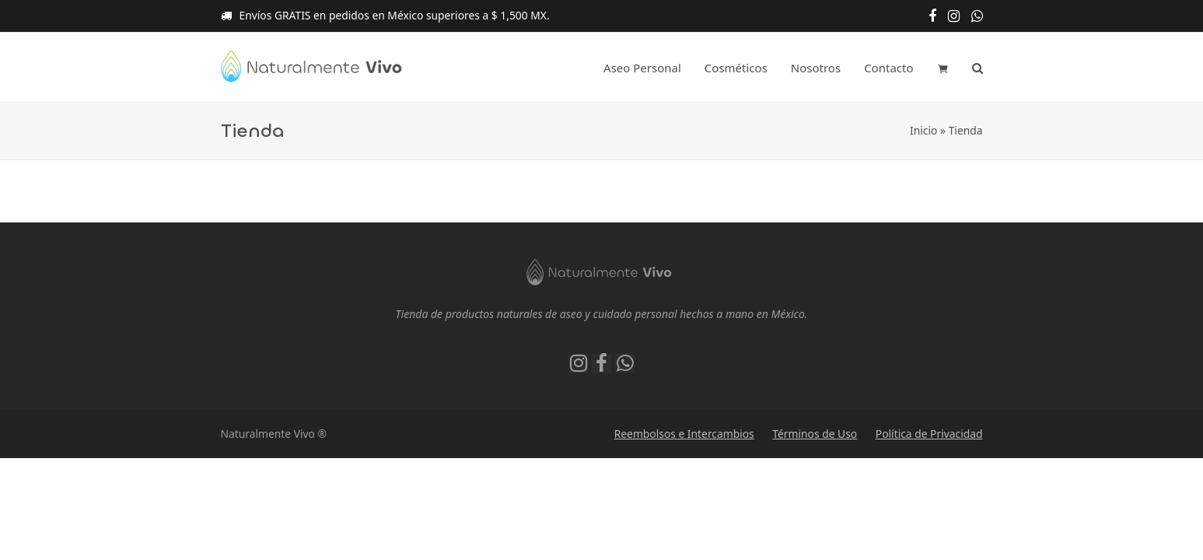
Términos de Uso (814, 433)
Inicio (923, 130)
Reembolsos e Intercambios (684, 433)
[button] (942, 67)
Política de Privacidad (929, 433)
